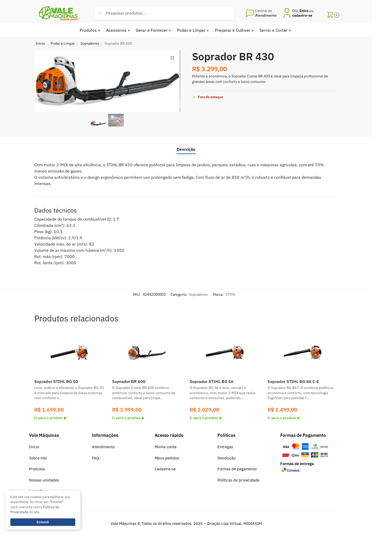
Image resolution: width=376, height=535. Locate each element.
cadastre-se (302, 15)
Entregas (225, 446)
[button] (332, 13)
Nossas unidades (44, 480)
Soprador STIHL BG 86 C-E (293, 381)
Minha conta (165, 446)
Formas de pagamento (237, 468)
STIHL (230, 294)
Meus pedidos (167, 457)
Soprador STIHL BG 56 (212, 381)
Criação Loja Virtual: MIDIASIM (234, 523)
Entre (304, 10)
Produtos (37, 468)
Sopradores (89, 43)
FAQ (95, 457)
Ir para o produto (50, 417)
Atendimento (103, 446)
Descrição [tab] (186, 149)
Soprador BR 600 (129, 381)
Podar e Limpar (63, 43)
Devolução (226, 457)
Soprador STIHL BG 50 (56, 381)
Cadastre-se (165, 468)
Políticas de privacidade (238, 480)
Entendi (43, 522)
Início (40, 43)
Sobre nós (38, 457)
